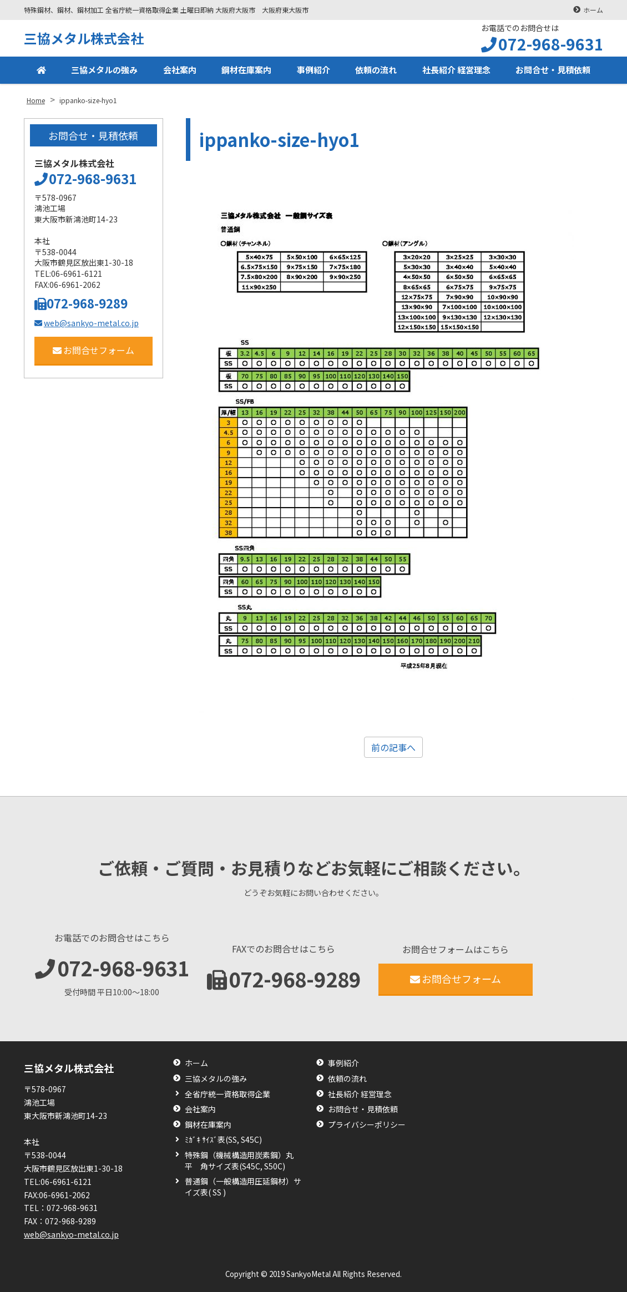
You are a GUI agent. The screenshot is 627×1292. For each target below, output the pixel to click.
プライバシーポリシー (367, 1124)
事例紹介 (310, 71)
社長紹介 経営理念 (453, 71)
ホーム (593, 9)
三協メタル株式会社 (84, 38)
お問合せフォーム (93, 350)
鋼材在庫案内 (244, 71)
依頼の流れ (373, 71)
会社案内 (177, 71)
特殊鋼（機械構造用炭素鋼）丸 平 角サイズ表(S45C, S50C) (243, 1161)
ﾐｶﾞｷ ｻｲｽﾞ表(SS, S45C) (223, 1139)
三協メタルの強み (102, 71)
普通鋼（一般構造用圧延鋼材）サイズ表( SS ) (243, 1187)
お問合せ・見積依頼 (552, 71)
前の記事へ (393, 747)
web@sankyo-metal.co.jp (86, 322)
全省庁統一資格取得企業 (227, 1094)
